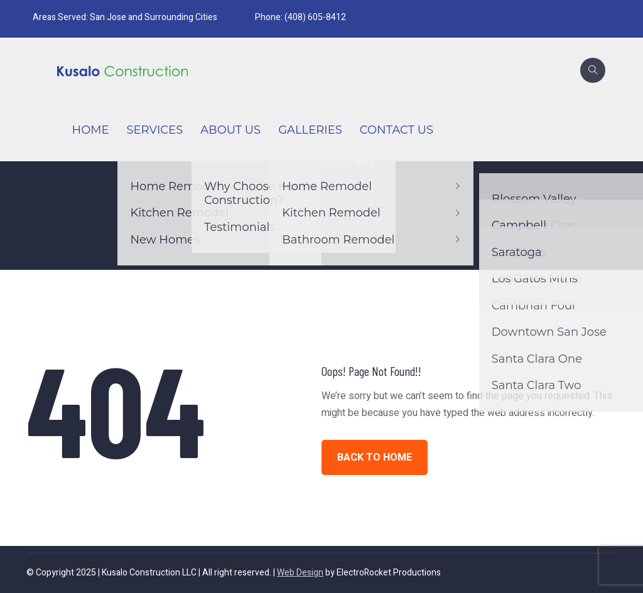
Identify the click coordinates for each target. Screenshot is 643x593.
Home (90, 130)
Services (154, 130)
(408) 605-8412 (315, 17)
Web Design (300, 572)
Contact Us (396, 130)
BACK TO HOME (374, 457)
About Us (230, 130)
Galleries (310, 130)
